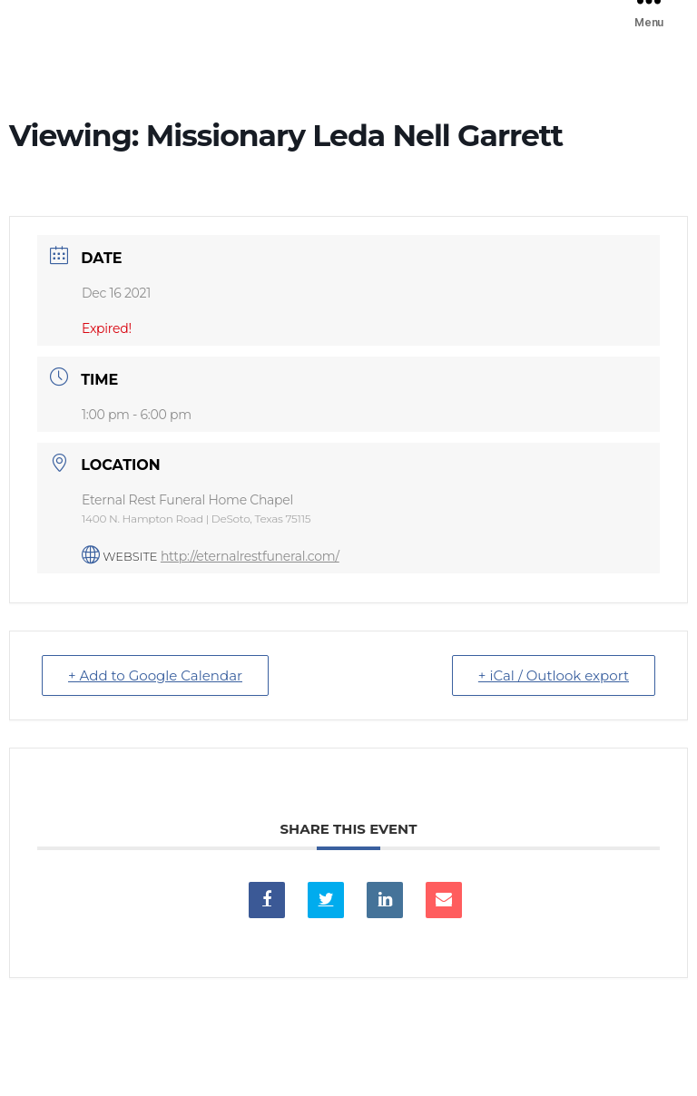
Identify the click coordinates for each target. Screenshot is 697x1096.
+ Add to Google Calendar (155, 675)
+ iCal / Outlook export (553, 675)
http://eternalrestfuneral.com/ (250, 556)
